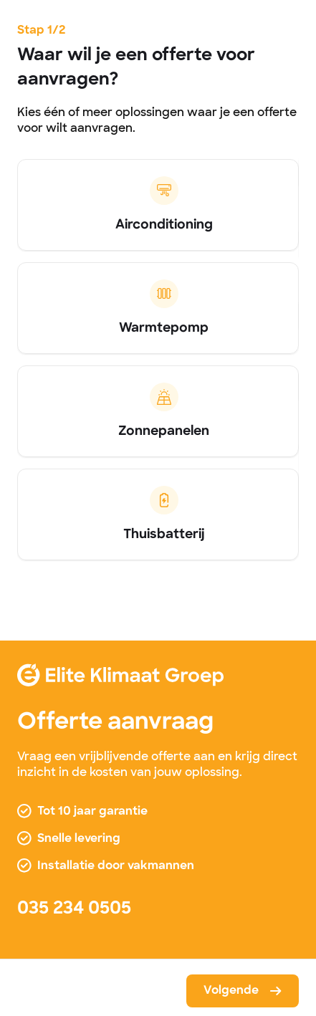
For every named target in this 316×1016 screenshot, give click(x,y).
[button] (242, 990)
